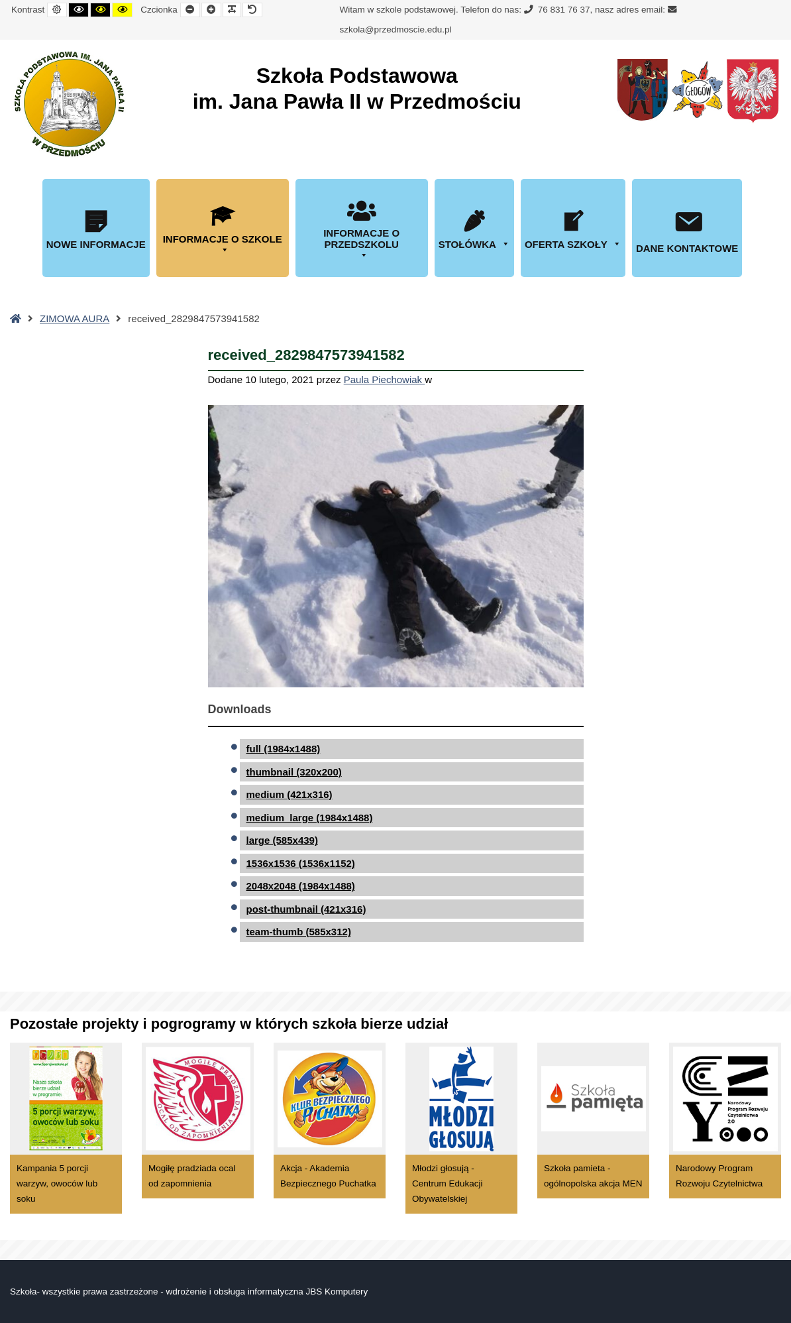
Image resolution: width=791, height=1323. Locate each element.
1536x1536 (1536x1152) (300, 863)
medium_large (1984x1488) (309, 817)
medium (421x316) (289, 794)
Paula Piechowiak (384, 379)
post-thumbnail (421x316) (306, 909)
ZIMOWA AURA (74, 318)
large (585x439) (282, 840)
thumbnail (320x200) (294, 771)
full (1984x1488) (283, 748)
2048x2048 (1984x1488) (300, 886)
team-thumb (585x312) (298, 931)
